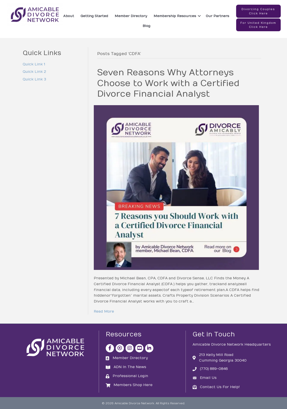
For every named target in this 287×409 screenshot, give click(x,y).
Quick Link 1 (34, 64)
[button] (258, 11)
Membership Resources (175, 16)
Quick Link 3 (34, 79)
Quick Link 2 (34, 72)
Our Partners (217, 16)
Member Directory (131, 16)
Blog (146, 26)
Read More (104, 311)
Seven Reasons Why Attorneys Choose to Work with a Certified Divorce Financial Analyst (168, 83)
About (68, 16)
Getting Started (94, 16)
